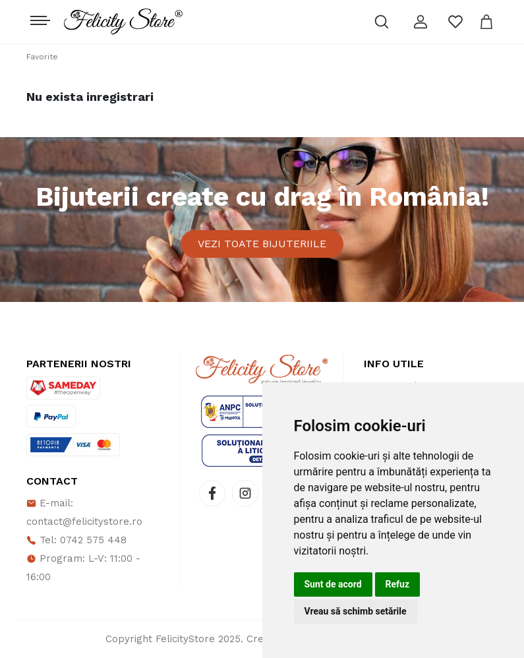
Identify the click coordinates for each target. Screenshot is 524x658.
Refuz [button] (398, 584)
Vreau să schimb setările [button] (356, 611)
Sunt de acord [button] (333, 584)
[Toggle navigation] (38, 17)
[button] (420, 22)
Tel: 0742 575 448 (76, 540)
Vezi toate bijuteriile (262, 243)
